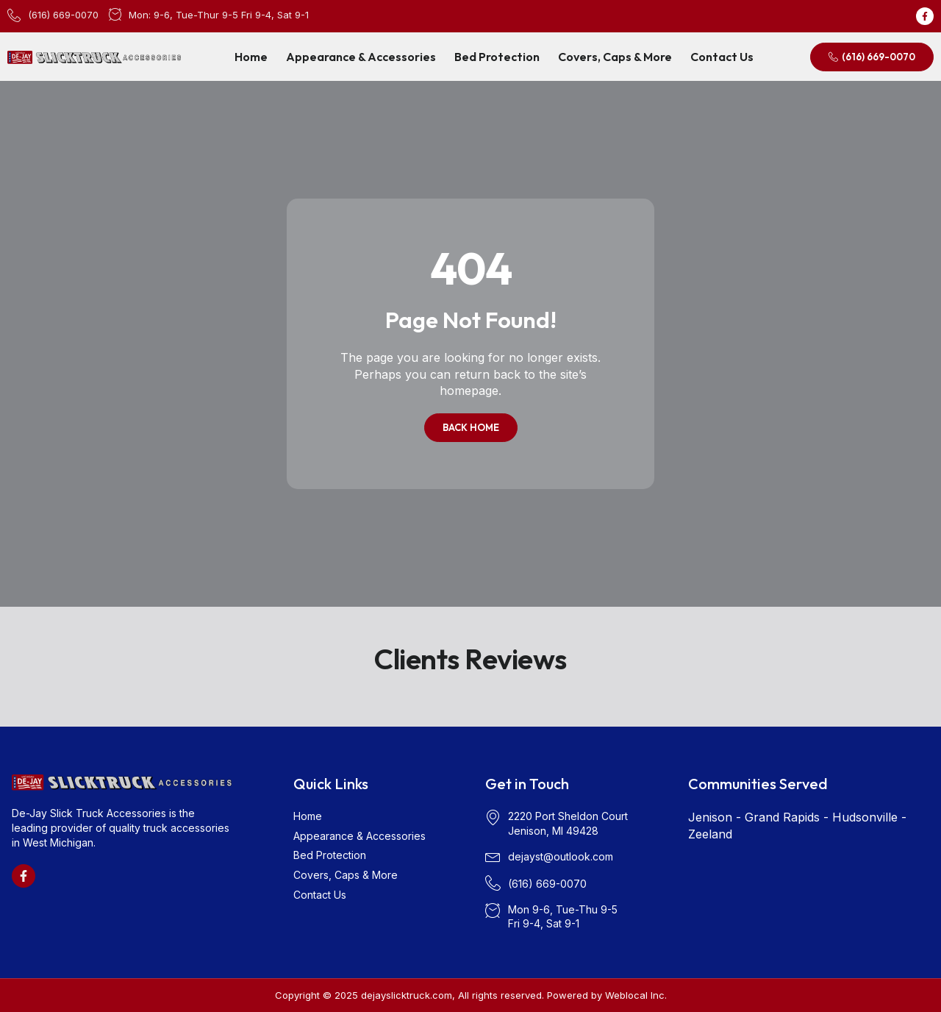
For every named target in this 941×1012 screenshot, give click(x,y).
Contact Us (722, 56)
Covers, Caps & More (615, 56)
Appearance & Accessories (361, 56)
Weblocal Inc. (636, 995)
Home (251, 56)
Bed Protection (497, 56)
